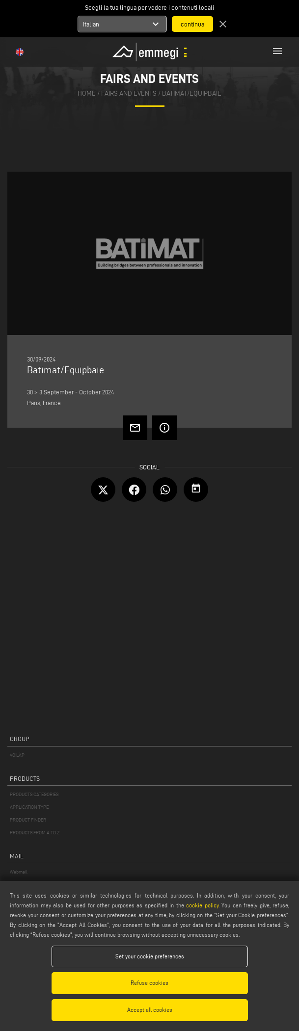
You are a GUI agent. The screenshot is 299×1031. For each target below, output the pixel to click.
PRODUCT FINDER (28, 820)
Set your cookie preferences (149, 956)
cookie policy (202, 905)
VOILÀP (17, 755)
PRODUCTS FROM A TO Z (34, 832)
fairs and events (129, 93)
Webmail (18, 872)
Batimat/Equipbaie (191, 93)
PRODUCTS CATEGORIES (34, 794)
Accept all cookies (149, 1009)
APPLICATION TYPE (29, 807)
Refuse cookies (149, 982)
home (87, 93)
